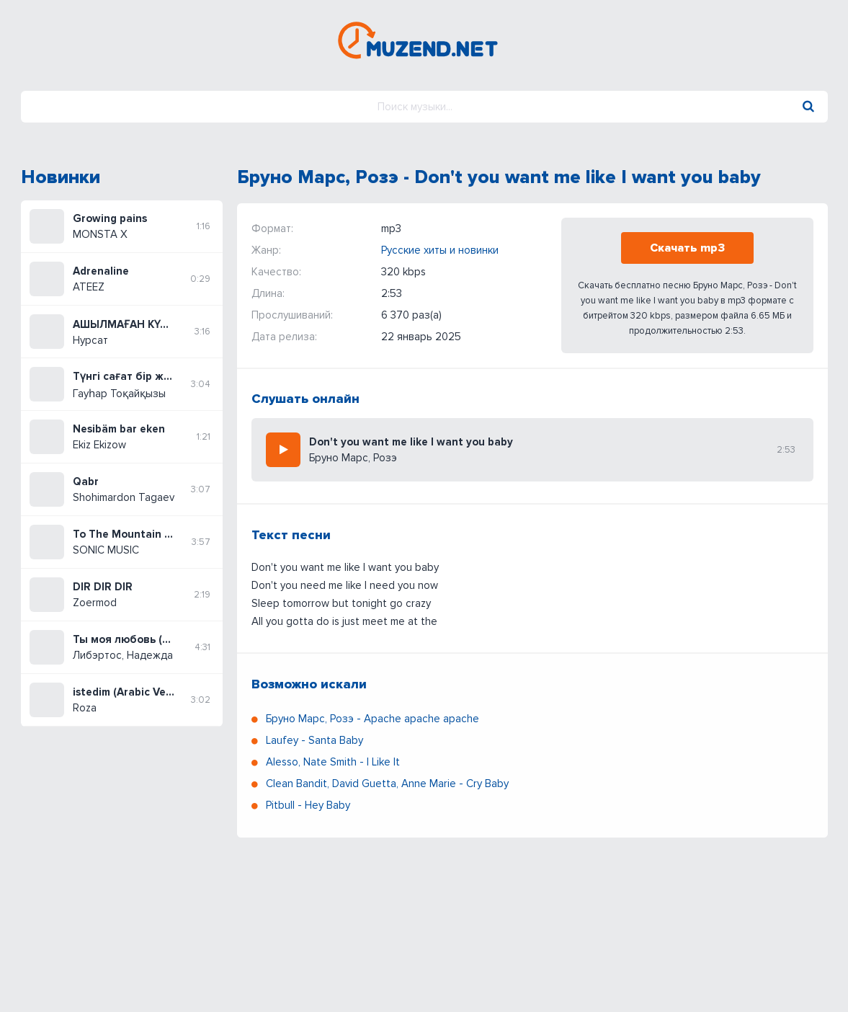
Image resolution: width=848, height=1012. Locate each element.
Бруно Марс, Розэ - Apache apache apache (372, 718)
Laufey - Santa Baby (314, 740)
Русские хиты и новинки (440, 250)
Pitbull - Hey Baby (308, 805)
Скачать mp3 (687, 248)
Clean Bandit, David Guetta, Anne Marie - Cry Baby (387, 783)
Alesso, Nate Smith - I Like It (333, 761)
